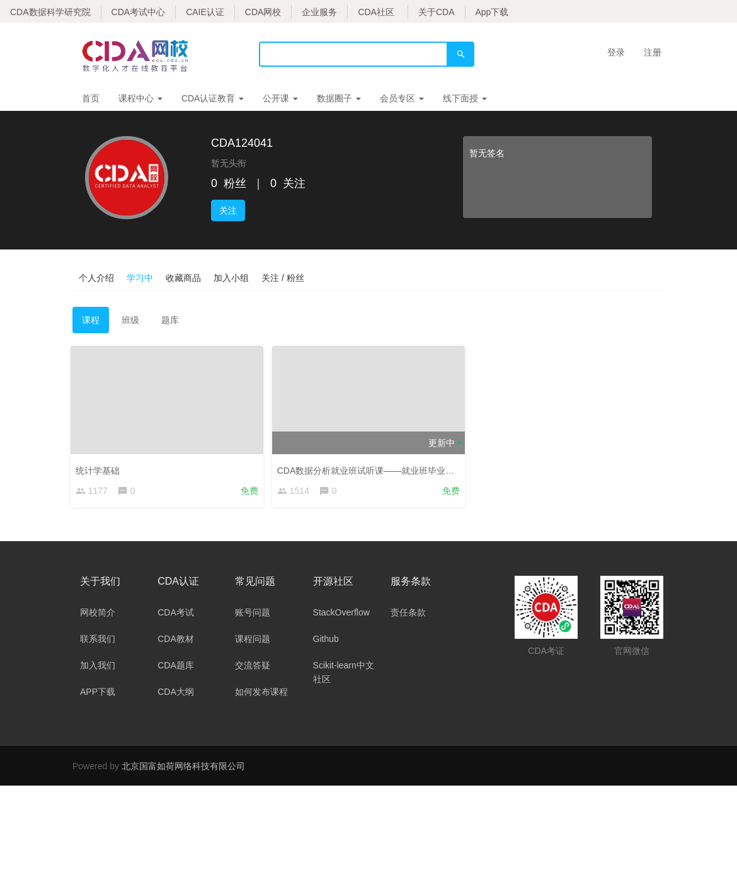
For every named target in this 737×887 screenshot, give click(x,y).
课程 (91, 320)
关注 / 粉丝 (282, 278)
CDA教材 (175, 641)
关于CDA (436, 12)
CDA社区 (376, 12)
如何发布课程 (261, 694)
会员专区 (402, 98)
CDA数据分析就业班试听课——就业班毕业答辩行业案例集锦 (398, 469)
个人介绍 (96, 278)
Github (326, 641)
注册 (652, 52)
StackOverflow (341, 614)
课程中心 (140, 98)
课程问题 (252, 641)
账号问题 (252, 614)
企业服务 (319, 12)
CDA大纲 (175, 694)
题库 (170, 320)
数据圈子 (339, 98)
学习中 (140, 278)
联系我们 (97, 641)
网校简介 (97, 614)
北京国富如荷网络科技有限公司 (183, 768)
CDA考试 (175, 614)
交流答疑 (252, 667)
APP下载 (97, 694)
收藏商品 (183, 278)
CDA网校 (263, 12)
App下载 (492, 12)
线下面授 (465, 98)
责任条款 (408, 614)
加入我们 (97, 667)
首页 (91, 98)
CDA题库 (175, 667)
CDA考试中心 (138, 12)
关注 (228, 210)
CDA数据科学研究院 (50, 12)
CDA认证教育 (212, 98)
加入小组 (231, 278)
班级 (130, 320)
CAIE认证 (205, 12)
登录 (616, 52)
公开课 (280, 98)
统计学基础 (99, 469)
